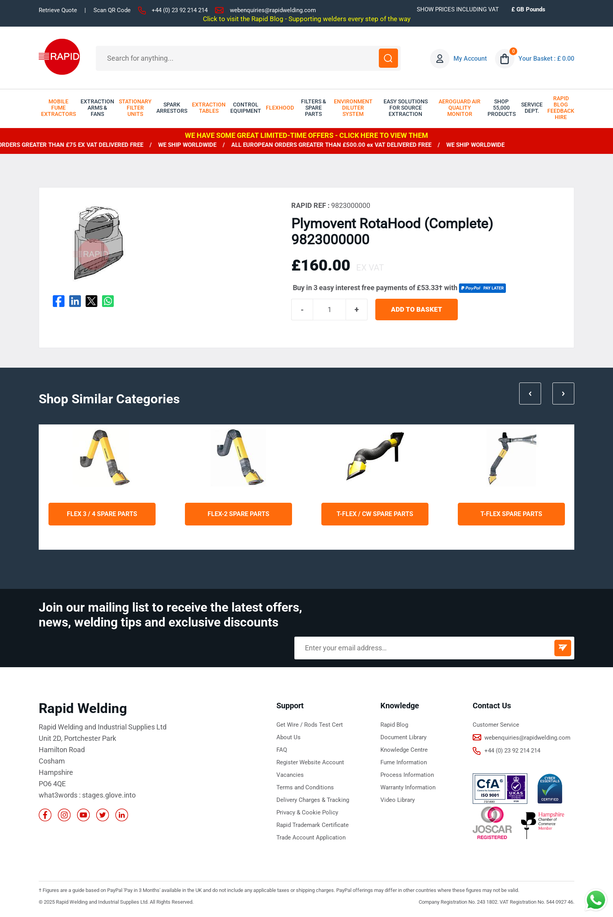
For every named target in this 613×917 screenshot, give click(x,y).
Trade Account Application (311, 837)
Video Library (397, 800)
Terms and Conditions (305, 787)
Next (563, 393)
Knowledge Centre (404, 750)
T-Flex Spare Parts (511, 514)
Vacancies (290, 775)
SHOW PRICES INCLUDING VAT (458, 9)
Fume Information (403, 762)
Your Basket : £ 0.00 (546, 58)
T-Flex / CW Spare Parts (375, 514)
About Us (288, 737)
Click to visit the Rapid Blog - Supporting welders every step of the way (306, 19)
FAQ (281, 750)
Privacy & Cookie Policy (307, 812)
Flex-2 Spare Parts (238, 514)
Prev (529, 393)
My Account (470, 58)
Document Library (403, 737)
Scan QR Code (112, 10)
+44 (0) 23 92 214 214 (180, 10)
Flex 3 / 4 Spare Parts (102, 514)
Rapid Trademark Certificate (312, 825)
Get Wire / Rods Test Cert (309, 725)
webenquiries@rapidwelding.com (273, 10)
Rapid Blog (394, 725)
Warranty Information (408, 787)
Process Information (407, 775)
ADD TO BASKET (417, 310)
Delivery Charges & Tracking (312, 800)
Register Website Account (310, 762)
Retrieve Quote (58, 10)
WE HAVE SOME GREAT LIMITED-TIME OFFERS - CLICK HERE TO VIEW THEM (306, 135)
